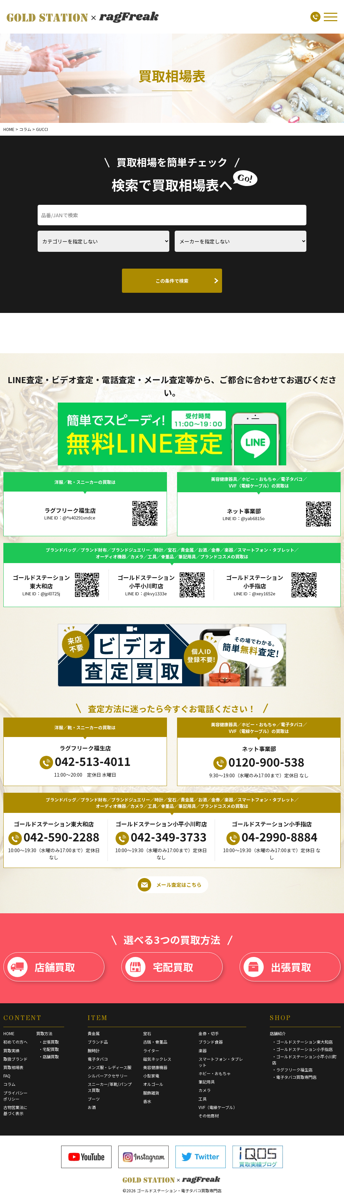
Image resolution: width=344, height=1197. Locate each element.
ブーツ (94, 1099)
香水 (147, 1101)
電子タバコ (98, 1059)
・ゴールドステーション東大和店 (302, 1042)
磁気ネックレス (157, 1059)
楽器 (203, 1050)
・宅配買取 (49, 1049)
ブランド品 (98, 1042)
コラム (9, 1084)
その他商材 (209, 1115)
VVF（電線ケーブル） (218, 1107)
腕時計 (94, 1050)
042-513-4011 (85, 761)
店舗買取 (41, 967)
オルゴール (153, 1084)
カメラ (205, 1090)
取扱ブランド (15, 1059)
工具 (203, 1099)
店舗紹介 (278, 1033)
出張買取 (277, 967)
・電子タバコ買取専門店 (294, 1077)
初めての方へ (15, 1042)
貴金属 (94, 1033)
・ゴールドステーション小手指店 (302, 1049)
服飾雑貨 (151, 1093)
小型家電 (151, 1075)
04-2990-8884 (271, 836)
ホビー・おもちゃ (215, 1073)
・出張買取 (49, 1042)
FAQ (6, 1075)
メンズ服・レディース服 (109, 1067)
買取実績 (11, 1050)
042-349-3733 (161, 836)
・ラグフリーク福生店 (292, 1069)
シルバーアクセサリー (108, 1075)
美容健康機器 (155, 1067)
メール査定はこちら (170, 884)
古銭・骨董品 (155, 1042)
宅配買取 (159, 967)
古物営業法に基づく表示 (15, 1110)
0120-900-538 (258, 761)
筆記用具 (207, 1082)
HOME (8, 1033)
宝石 (147, 1033)
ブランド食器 (211, 1042)
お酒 (92, 1107)
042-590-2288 (53, 836)
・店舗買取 (49, 1056)
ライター (151, 1050)
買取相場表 (13, 1067)
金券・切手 (209, 1033)
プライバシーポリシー (15, 1096)
